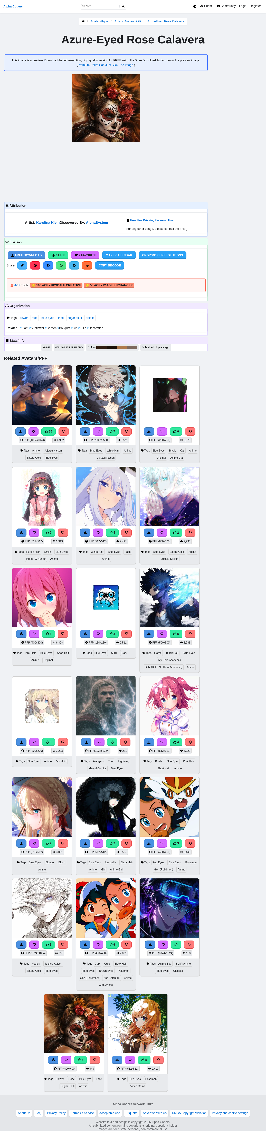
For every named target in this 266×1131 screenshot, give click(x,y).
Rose (71, 1079)
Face (128, 551)
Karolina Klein (48, 222)
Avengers (98, 761)
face (61, 318)
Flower (60, 1079)
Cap (97, 963)
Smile (47, 551)
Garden (51, 328)
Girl (103, 869)
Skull (114, 652)
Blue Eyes (51, 457)
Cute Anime (106, 984)
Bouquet (64, 328)
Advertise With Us (155, 1113)
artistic (90, 318)
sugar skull (75, 318)
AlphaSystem (97, 222)
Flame (158, 652)
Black (172, 450)
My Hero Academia (169, 660)
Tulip (82, 328)
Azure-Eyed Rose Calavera (165, 21)
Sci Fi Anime (183, 963)
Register (255, 6)
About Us (24, 1113)
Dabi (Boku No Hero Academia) (163, 667)
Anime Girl (116, 869)
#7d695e (132, 347)
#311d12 (101, 347)
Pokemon (191, 862)
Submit (206, 6)
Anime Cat (176, 457)
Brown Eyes (106, 970)
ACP (17, 285)
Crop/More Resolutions (162, 255)
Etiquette (131, 1113)
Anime (36, 450)
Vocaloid (61, 761)
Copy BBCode (110, 265)
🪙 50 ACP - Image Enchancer (109, 285)
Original (161, 457)
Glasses (178, 970)
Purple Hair (33, 551)
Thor (111, 761)
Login (242, 6)
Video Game (137, 1086)
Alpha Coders (13, 6)
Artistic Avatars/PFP (128, 21)
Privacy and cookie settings (230, 1113)
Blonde (49, 862)
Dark (124, 652)
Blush (158, 761)
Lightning (123, 761)
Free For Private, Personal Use (151, 220)
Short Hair (63, 652)
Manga (36, 963)
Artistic (83, 1086)
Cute (107, 963)
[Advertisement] (106, 172)
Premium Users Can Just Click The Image (106, 65)
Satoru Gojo (34, 457)
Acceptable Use (109, 1113)
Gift (74, 328)
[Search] (123, 6)
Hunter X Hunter (36, 558)
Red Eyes (158, 862)
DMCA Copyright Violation (189, 1113)
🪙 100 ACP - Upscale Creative (56, 285)
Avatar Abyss (100, 21)
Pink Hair (30, 652)
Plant (24, 328)
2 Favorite (85, 255)
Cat (182, 450)
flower (24, 318)
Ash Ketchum (111, 977)
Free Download (26, 255)
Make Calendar (119, 255)
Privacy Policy (56, 1113)
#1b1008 (112, 347)
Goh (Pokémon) (163, 869)
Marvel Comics (98, 768)
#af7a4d (122, 347)
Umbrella (110, 862)
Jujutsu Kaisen (53, 450)
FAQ (39, 1113)
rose (34, 318)
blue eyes (47, 318)
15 (48, 431)
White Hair (113, 450)
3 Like (58, 255)
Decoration (95, 328)
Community (226, 6)
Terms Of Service (82, 1113)
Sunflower (37, 328)
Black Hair (172, 652)
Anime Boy (164, 963)
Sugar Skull (67, 1086)
